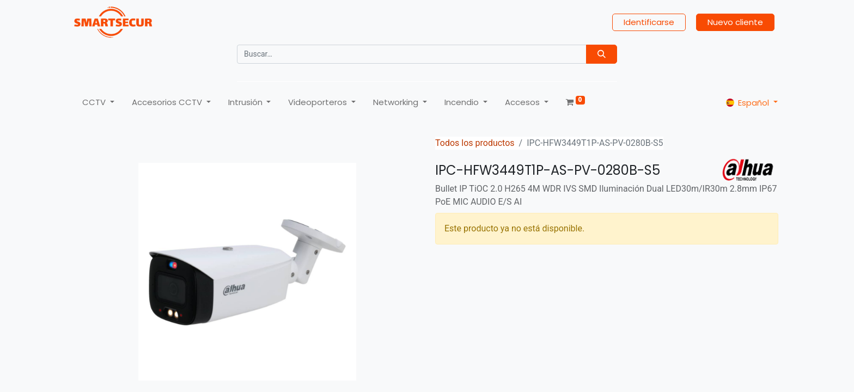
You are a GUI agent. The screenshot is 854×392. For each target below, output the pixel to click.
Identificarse (649, 22)
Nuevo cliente (735, 22)
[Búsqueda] (601, 54)
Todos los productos (475, 143)
